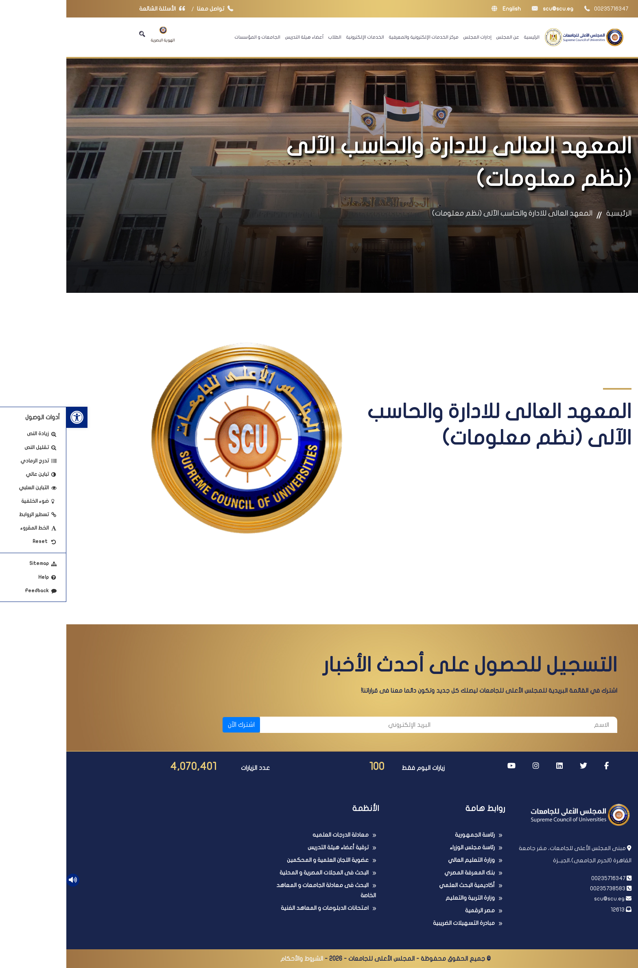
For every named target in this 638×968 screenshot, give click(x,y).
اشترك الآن (175, 725)
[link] (10, 417)
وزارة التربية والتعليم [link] (403, 898)
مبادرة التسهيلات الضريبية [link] (397, 923)
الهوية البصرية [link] (97, 34)
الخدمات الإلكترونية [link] (299, 37)
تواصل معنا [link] (151, 9)
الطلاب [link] (268, 37)
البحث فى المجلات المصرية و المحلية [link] (257, 873)
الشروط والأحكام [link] (235, 958)
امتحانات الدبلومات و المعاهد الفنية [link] (258, 908)
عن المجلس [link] (441, 37)
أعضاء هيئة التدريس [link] (238, 37)
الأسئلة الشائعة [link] (97, 9)
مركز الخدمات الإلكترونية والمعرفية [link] (357, 37)
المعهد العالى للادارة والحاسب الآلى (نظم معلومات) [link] (446, 213)
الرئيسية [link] (465, 37)
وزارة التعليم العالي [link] (405, 860)
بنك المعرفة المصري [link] (403, 873)
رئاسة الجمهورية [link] (408, 835)
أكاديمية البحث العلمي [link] (400, 885)
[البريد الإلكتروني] (283, 725)
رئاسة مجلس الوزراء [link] (405, 847)
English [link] (439, 9)
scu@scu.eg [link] (486, 9)
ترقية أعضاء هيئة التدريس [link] (271, 847)
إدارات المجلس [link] (411, 37)
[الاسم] (461, 725)
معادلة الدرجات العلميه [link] (274, 835)
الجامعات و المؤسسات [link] (191, 37)
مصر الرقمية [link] (413, 910)
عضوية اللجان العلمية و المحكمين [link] (261, 860)
